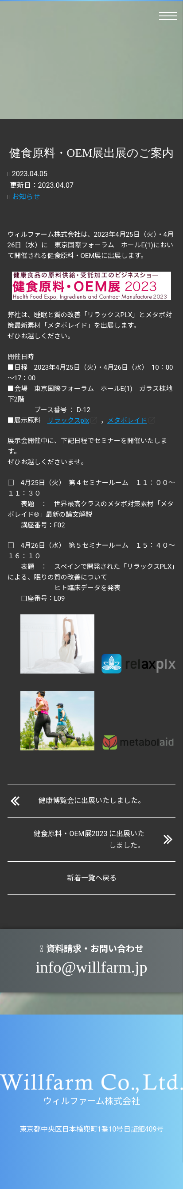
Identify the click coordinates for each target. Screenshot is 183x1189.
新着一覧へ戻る (92, 878)
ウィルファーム (12, 18)
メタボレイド (127, 420)
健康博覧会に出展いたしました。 (92, 800)
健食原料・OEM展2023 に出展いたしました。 (89, 839)
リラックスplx (68, 420)
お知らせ (26, 197)
